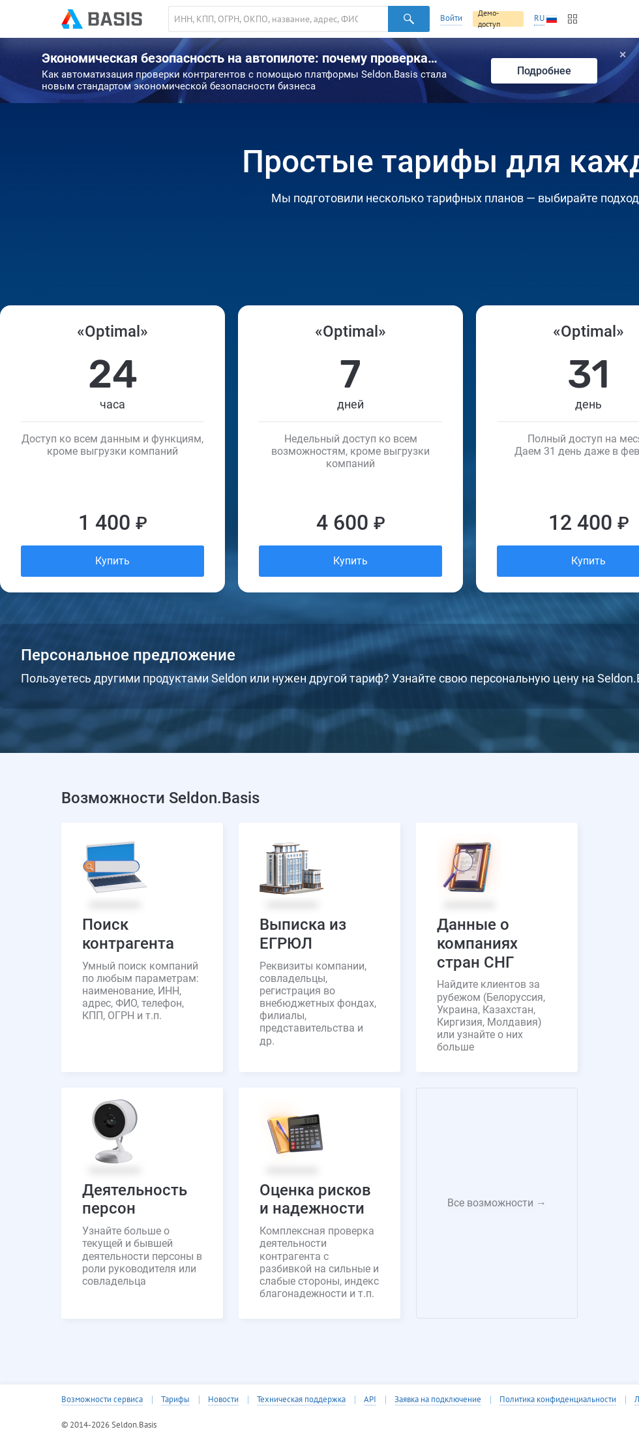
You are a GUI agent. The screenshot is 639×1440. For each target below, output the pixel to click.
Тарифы (175, 1399)
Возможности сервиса (102, 1399)
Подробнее (544, 71)
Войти (451, 17)
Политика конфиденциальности (557, 1399)
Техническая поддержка (301, 1399)
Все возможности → (496, 1203)
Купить (112, 561)
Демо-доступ (489, 19)
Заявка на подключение (437, 1399)
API (370, 1399)
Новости (223, 1399)
